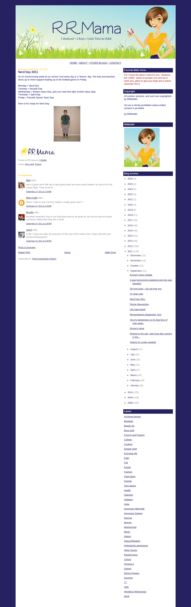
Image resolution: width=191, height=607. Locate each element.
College (128, 439)
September (136, 270)
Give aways (130, 485)
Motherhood (130, 527)
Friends (128, 481)
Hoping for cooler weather (143, 342)
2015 (131, 230)
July (132, 354)
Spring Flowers (132, 573)
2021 (131, 199)
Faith (126, 458)
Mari (28, 180)
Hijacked (128, 495)
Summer (128, 578)
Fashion (128, 472)
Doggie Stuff (130, 449)
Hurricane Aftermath (134, 508)
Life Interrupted (137, 309)
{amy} (29, 230)
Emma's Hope (137, 328)
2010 (131, 392)
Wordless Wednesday (135, 591)
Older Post (110, 252)
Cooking (128, 444)
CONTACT (115, 62)
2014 (131, 235)
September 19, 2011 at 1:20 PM (38, 206)
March (133, 375)
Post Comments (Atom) (44, 258)
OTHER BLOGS (98, 62)
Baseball (128, 421)
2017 (131, 220)
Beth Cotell (32, 197)
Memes (128, 522)
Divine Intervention (139, 304)
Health (127, 490)
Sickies (127, 568)
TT (125, 582)
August (134, 349)
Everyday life (130, 453)
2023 (131, 189)
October (134, 265)
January (134, 385)
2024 (131, 184)
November (136, 260)
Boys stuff (29, 164)
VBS (126, 587)
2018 (131, 215)
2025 (131, 178)
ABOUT (83, 62)
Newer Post (24, 252)
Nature (127, 536)
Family (127, 467)
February (135, 380)
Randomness (131, 554)
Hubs (126, 504)
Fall (126, 462)
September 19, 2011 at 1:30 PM (38, 224)
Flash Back (129, 476)
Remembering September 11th (145, 314)
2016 (131, 225)
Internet (128, 518)
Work (126, 596)
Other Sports (130, 550)
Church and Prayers (134, 435)
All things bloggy (132, 416)
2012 (131, 246)
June (133, 359)
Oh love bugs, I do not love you (146, 288)
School (38, 164)
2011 (131, 251)
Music (127, 531)
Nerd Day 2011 (28, 72)
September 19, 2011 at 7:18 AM (38, 192)
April (133, 370)
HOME (73, 62)
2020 (131, 204)
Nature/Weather (132, 541)
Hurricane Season (133, 513)
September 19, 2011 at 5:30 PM (38, 241)
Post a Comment (26, 247)
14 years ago (136, 294)
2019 (131, 210)
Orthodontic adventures (136, 545)
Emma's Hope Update (141, 275)
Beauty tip (129, 426)
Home (67, 252)
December (136, 255)
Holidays (128, 499)
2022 (131, 194)
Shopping (129, 564)
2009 (131, 397)
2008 (131, 402)
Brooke (30, 212)
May (132, 364)
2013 (131, 241)
